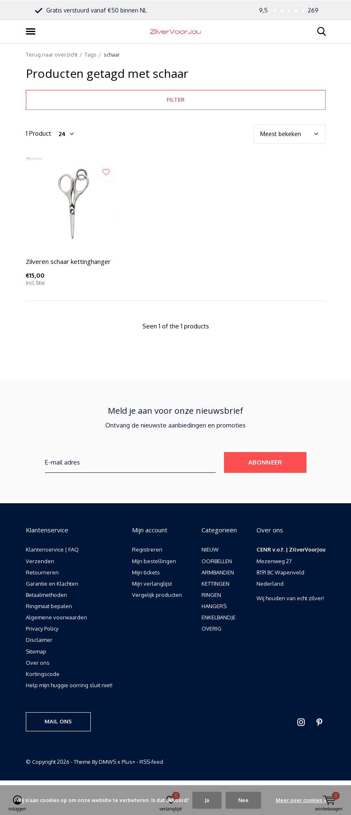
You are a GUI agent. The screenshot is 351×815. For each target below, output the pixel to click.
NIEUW (210, 549)
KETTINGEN (215, 583)
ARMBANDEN (218, 572)
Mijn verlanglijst (152, 583)
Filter (175, 99)
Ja (207, 800)
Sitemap (36, 651)
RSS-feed (151, 761)
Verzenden (40, 561)
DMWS (107, 761)
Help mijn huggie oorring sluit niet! (69, 685)
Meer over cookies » (301, 800)
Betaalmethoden (46, 594)
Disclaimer (39, 639)
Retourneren (42, 572)
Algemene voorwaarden (56, 617)
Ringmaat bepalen (49, 606)
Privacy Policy (42, 628)
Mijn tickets (146, 572)
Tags (91, 54)
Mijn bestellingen (154, 561)
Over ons (38, 662)
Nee (243, 800)
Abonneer (265, 462)
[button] (32, 32)
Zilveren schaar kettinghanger (68, 261)
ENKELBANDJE (219, 617)
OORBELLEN (217, 561)
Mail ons (58, 721)
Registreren (147, 549)
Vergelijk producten (157, 594)
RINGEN (211, 594)
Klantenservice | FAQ (52, 549)
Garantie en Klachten (52, 583)
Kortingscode (43, 674)
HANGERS (214, 606)
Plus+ (128, 761)
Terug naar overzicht (51, 54)
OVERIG (212, 628)
